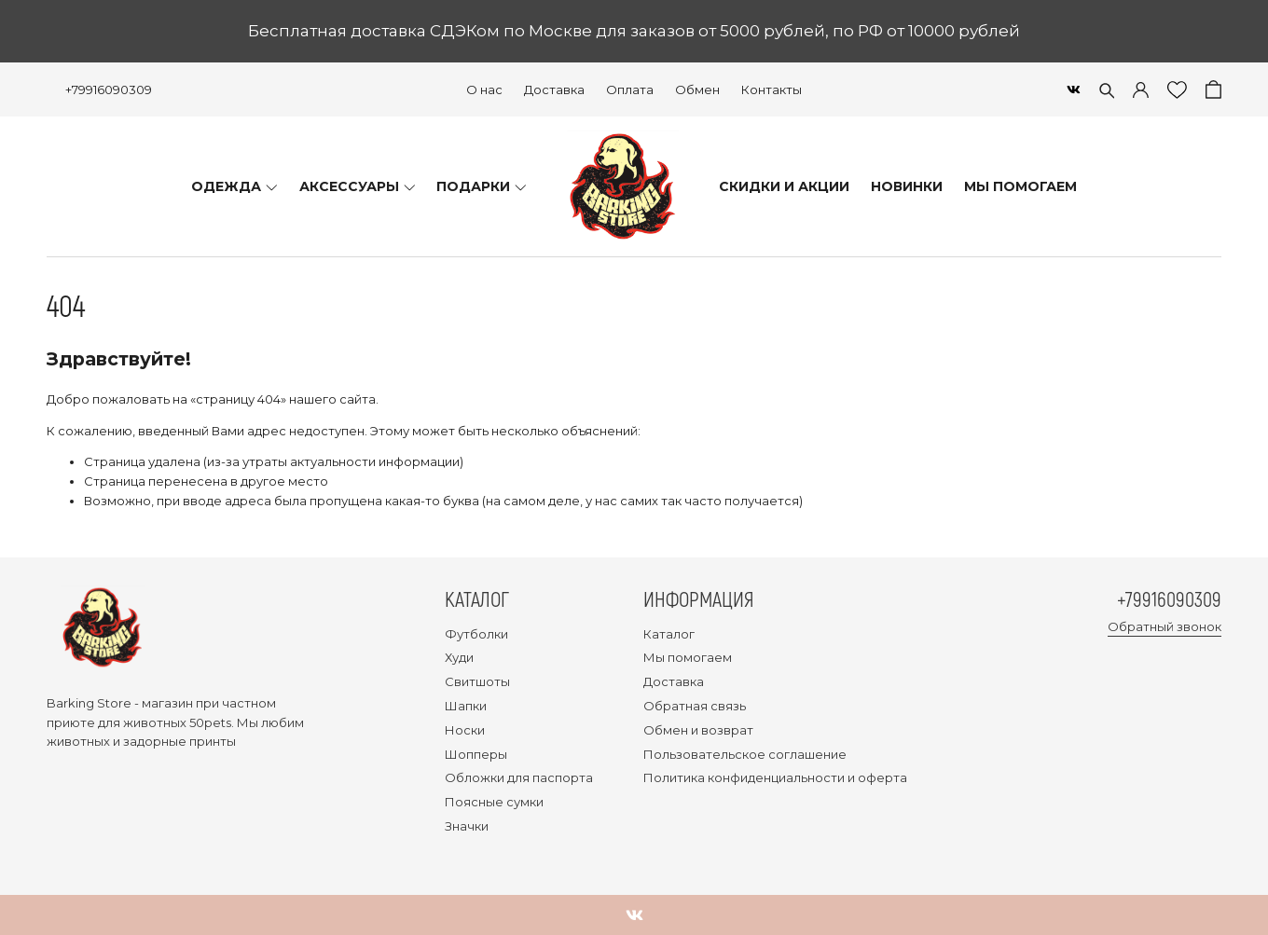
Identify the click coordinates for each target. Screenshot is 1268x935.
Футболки (476, 633)
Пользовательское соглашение (745, 754)
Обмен (697, 89)
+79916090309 (108, 89)
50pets (210, 722)
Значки (467, 825)
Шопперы (476, 754)
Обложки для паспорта (519, 777)
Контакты (771, 89)
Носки (465, 729)
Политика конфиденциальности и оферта (775, 777)
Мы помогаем (687, 657)
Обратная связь (694, 705)
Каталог (669, 633)
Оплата (630, 89)
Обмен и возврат (698, 729)
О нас (484, 89)
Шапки (466, 705)
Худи (459, 657)
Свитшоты (477, 681)
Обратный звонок (1164, 626)
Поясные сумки (494, 801)
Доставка (554, 89)
